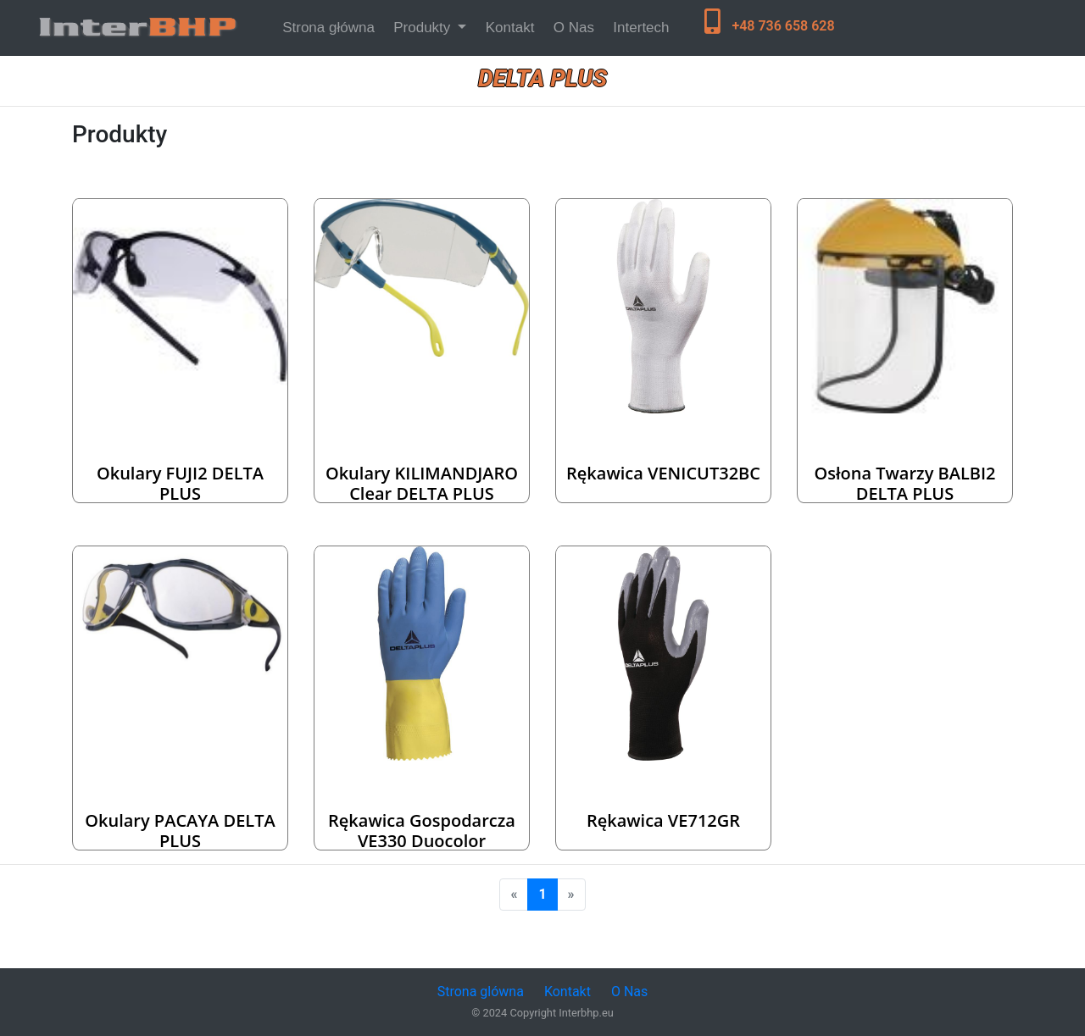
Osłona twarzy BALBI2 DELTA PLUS (904, 483)
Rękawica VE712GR (663, 820)
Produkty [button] (423, 27)
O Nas (574, 27)
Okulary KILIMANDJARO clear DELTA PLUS (422, 483)
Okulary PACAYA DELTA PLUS (180, 830)
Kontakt (510, 27)
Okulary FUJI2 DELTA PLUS (180, 483)
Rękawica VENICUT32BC (663, 473)
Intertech (641, 27)
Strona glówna (480, 991)
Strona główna (331, 26)
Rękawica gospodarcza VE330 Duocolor (421, 830)
